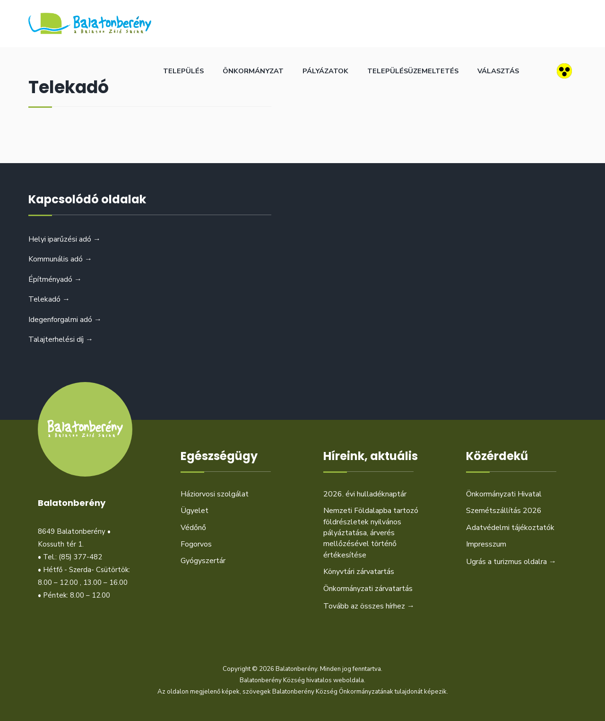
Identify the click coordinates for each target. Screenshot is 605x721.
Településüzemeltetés (412, 71)
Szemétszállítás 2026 (504, 510)
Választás (498, 71)
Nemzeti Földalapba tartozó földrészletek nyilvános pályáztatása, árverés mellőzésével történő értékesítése (370, 532)
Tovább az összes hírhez (369, 606)
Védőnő (193, 527)
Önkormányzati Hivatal (504, 494)
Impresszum (486, 544)
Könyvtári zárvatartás (358, 571)
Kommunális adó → (60, 259)
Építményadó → (55, 279)
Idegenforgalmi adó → (65, 319)
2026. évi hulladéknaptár (364, 494)
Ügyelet (194, 510)
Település (183, 71)
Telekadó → (49, 299)
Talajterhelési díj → (60, 339)
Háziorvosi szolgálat (215, 494)
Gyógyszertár (203, 561)
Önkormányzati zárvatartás (368, 588)
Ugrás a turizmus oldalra (511, 561)
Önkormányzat (253, 71)
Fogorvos (196, 544)
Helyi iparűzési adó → (64, 239)
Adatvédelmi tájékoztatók (510, 527)
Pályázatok (325, 71)
